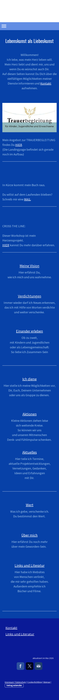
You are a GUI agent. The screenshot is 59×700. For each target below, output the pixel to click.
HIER (18, 145)
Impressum (9, 682)
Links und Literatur (20, 634)
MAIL (27, 199)
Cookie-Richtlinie (34, 682)
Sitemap (46, 682)
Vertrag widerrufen (14, 685)
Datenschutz (20, 682)
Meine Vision (29, 265)
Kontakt (45, 83)
